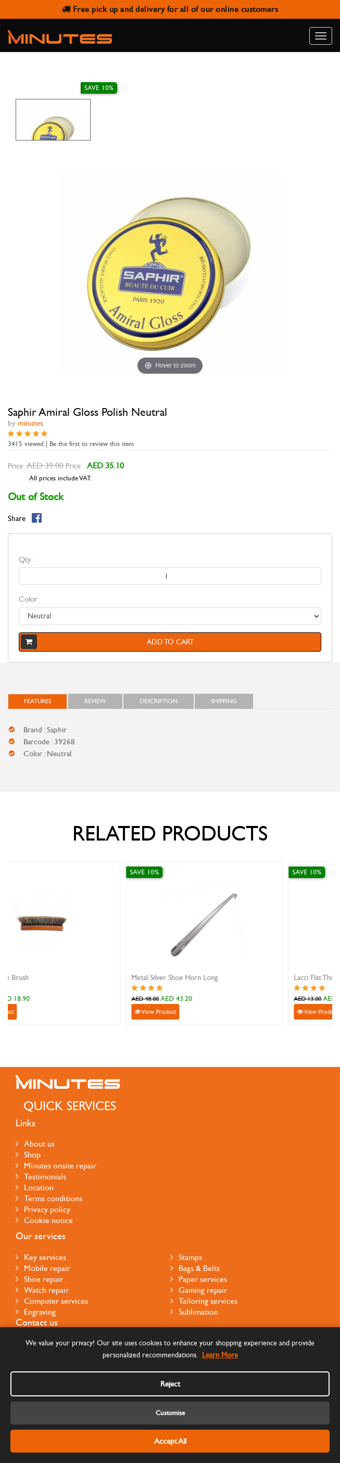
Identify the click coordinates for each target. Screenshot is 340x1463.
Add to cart (107, 641)
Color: (29, 599)
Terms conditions (49, 1198)
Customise (170, 1413)
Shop (28, 1155)
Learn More (220, 1355)
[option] (53, 120)
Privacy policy (43, 1209)
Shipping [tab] (224, 701)
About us (35, 1144)
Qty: (26, 559)
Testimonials (41, 1176)
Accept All (170, 1441)
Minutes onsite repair (56, 1166)
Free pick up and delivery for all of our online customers (170, 9)
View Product (25, 1011)
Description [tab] (159, 701)
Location (35, 1187)
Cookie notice (44, 1220)
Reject (170, 1384)
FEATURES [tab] (37, 701)
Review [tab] (95, 701)
